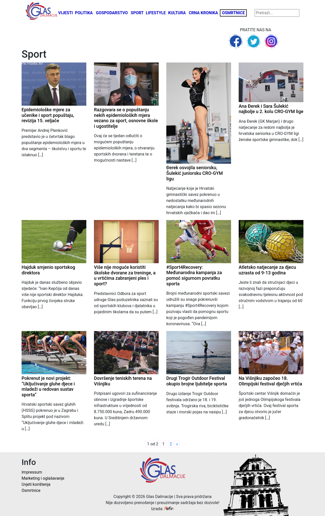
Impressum (32, 472)
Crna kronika (203, 12)
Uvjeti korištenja (36, 484)
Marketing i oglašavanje (43, 478)
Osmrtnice (233, 12)
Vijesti (65, 12)
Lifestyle (156, 12)
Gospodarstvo (112, 12)
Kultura (177, 12)
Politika (84, 12)
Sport (137, 12)
